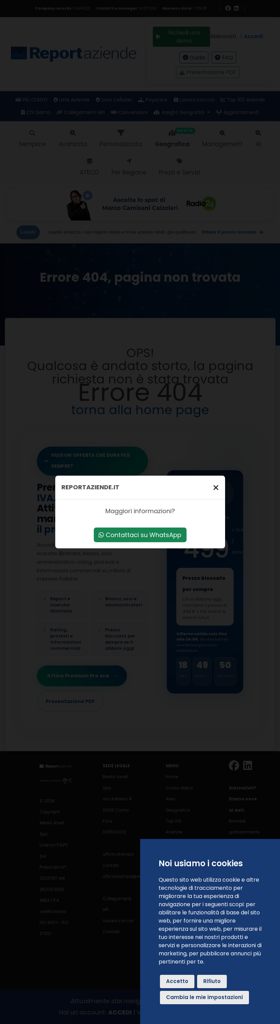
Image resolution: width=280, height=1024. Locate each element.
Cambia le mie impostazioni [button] (204, 997)
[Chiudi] (216, 487)
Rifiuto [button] (212, 981)
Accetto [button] (177, 981)
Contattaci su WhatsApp (140, 535)
